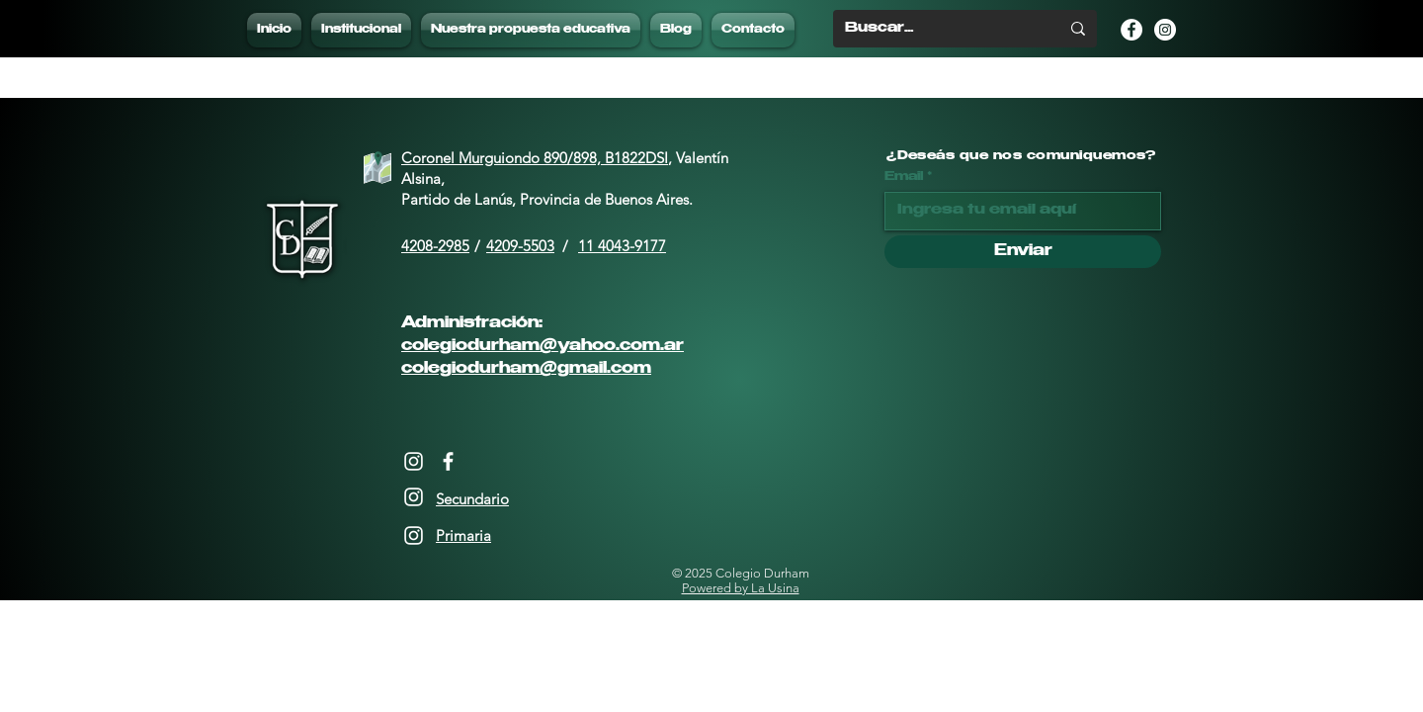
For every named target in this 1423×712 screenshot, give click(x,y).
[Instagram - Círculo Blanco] (1165, 30)
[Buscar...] (937, 28)
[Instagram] (413, 461)
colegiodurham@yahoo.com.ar (542, 346)
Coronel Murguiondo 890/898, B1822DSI (534, 157)
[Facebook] (448, 461)
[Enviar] (1022, 251)
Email (903, 177)
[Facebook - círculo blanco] (1131, 30)
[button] (530, 30)
